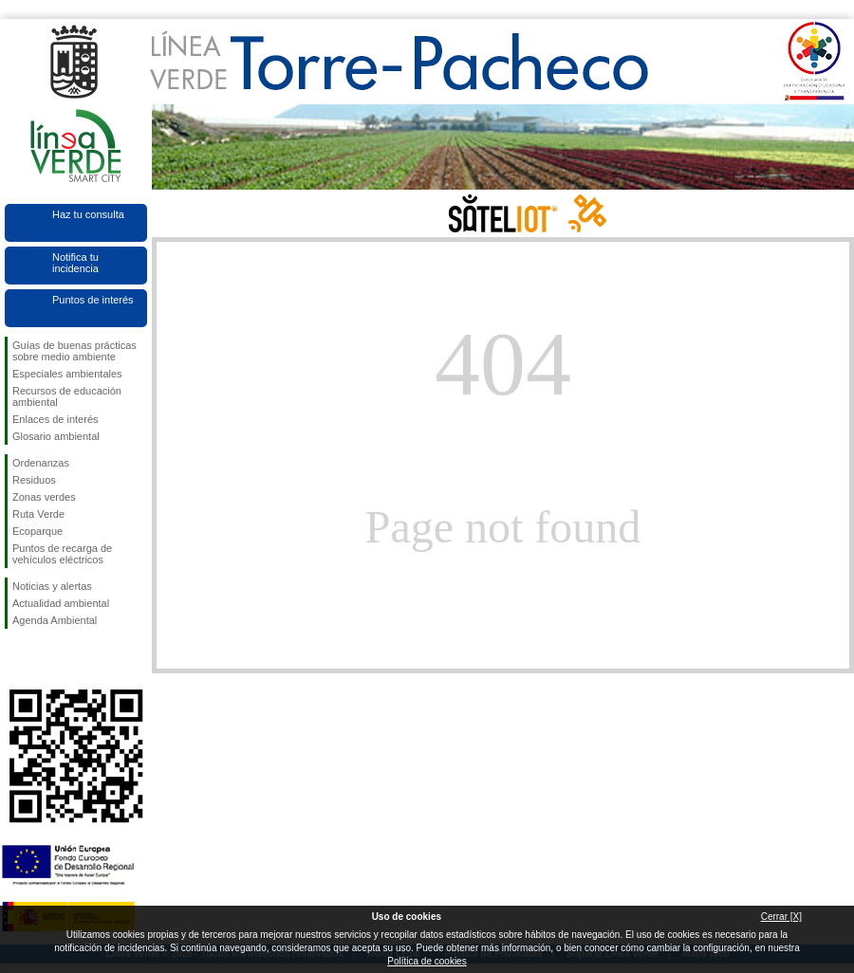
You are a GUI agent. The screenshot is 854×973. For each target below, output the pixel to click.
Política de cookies (426, 961)
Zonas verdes (44, 497)
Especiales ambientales (67, 373)
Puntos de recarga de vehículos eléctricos (62, 553)
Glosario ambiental (56, 436)
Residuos (34, 480)
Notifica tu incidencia (75, 262)
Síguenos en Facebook (16, 659)
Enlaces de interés (55, 419)
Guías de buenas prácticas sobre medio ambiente (74, 351)
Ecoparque (37, 531)
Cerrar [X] (781, 916)
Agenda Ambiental (54, 620)
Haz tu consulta (88, 214)
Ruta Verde (38, 514)
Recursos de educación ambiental (66, 396)
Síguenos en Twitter (47, 659)
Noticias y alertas (52, 586)
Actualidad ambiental (60, 603)
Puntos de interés (93, 299)
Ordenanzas (40, 462)
